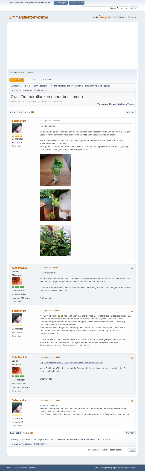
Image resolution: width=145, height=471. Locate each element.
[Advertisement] (72, 46)
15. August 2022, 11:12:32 (50, 121)
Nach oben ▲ (132, 468)
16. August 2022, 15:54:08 (50, 400)
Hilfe (96, 468)
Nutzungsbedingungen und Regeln (113, 468)
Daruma (93, 86)
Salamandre (19, 121)
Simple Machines (28, 468)
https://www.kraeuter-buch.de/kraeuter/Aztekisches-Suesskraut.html (71, 362)
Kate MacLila (103, 86)
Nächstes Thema (125, 104)
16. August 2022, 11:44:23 (50, 357)
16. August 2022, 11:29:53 (50, 311)
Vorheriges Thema (106, 104)
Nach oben (15, 433)
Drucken (130, 112)
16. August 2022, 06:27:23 (50, 268)
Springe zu (92, 450)
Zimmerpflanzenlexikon (28, 17)
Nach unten (16, 112)
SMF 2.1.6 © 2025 (14, 468)
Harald (86, 86)
